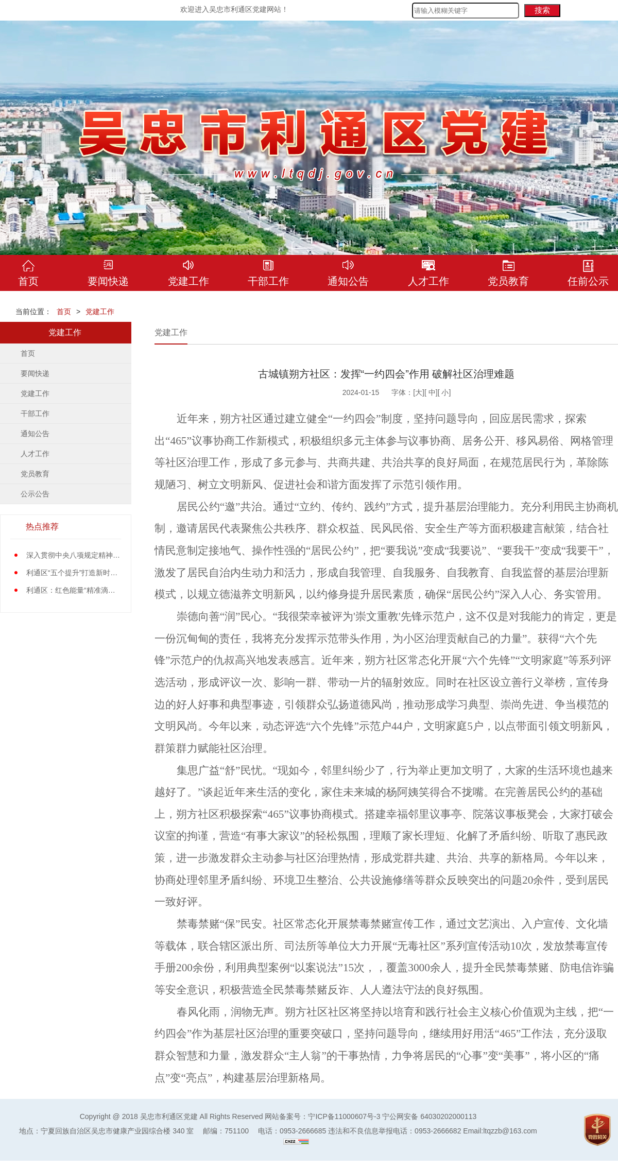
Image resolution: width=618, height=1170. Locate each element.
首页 (64, 311)
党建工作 (99, 311)
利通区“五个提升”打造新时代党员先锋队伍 (93, 573)
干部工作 (35, 413)
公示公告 (35, 494)
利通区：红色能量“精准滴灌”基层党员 (86, 590)
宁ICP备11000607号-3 (344, 1116)
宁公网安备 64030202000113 (429, 1116)
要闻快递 (35, 373)
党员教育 (35, 474)
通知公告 (35, 433)
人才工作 (35, 454)
